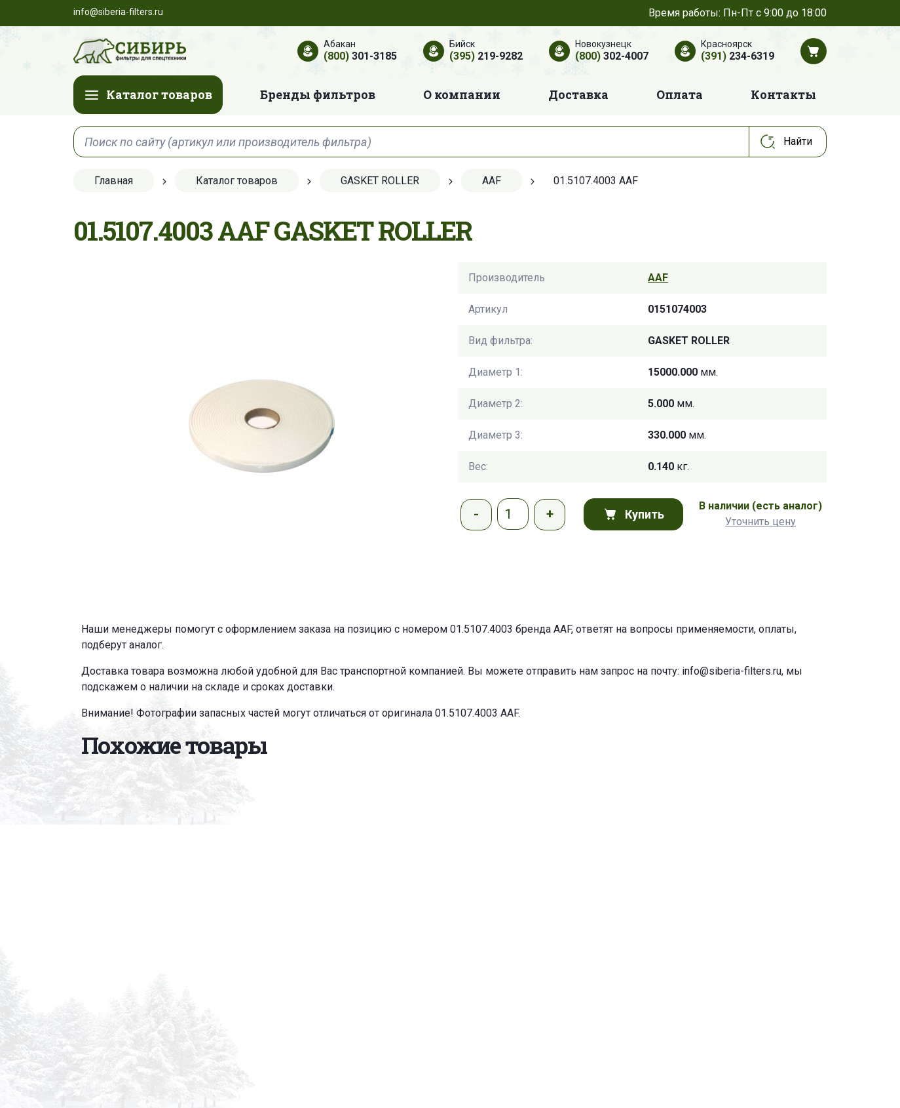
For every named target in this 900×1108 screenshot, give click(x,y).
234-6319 (737, 56)
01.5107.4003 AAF (476, 713)
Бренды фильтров (317, 94)
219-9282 (486, 56)
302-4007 (611, 56)
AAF (658, 277)
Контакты (783, 94)
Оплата (679, 94)
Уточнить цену (760, 521)
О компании (461, 94)
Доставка (578, 94)
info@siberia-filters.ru (731, 671)
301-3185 (360, 56)
